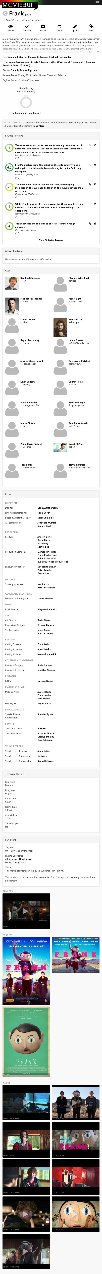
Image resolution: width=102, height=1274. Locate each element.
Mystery (32, 70)
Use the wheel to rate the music (26, 113)
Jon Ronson (43, 584)
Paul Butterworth (78, 423)
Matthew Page (77, 402)
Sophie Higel (44, 526)
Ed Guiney (42, 543)
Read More (38, 125)
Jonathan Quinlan (47, 522)
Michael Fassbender (60, 56)
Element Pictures (46, 551)
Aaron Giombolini (46, 654)
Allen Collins (43, 750)
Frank (16, 13)
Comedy (15, 70)
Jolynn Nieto (44, 703)
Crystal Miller (27, 319)
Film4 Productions (47, 555)
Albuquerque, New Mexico (18, 859)
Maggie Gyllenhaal (38, 56)
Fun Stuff (10, 839)
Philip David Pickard (31, 443)
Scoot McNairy (77, 443)
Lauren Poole (76, 381)
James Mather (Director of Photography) (63, 61)
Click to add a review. (39, 259)
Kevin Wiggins (27, 381)
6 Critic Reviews (14, 135)
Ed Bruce (42, 755)
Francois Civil (76, 319)
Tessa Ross (43, 573)
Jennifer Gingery (46, 670)
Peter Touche (44, 570)
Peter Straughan (46, 587)
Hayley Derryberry (29, 340)
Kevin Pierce (44, 620)
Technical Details (14, 774)
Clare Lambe (44, 695)
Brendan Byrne (45, 714)
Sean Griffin (43, 512)
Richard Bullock (45, 625)
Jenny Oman (43, 630)
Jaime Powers (76, 340)
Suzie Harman (44, 665)
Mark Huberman (28, 402)
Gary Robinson (45, 740)
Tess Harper (26, 464)
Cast (7, 270)
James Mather (45, 598)
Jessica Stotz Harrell (31, 360)
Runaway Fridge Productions (52, 561)
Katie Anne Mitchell (79, 360)
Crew (8, 494)
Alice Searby (44, 649)
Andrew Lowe (44, 536)
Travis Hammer (77, 464)
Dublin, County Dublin (15, 862)
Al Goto (41, 728)
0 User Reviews (13, 251)
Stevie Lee (43, 546)
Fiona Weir (43, 644)
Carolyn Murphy (45, 736)
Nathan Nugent (46, 680)
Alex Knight (75, 298)
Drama (23, 70)
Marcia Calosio (45, 633)
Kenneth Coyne (45, 760)
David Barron (44, 540)
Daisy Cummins (45, 517)
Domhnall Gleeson (17, 56)
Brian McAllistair (46, 733)
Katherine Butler (46, 566)
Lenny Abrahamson (47, 507)
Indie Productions (47, 558)
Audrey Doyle (44, 691)
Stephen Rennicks (47, 609)
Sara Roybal (43, 698)
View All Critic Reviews (51, 239)
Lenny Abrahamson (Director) (24, 61)
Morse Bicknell (28, 423)
